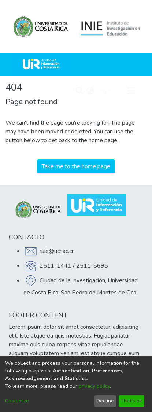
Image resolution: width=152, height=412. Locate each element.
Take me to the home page (76, 166)
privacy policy (94, 386)
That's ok (131, 400)
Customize (17, 400)
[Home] (41, 64)
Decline (105, 400)
